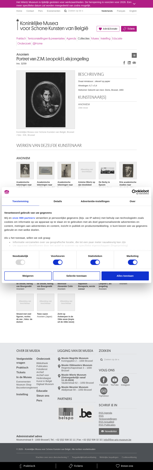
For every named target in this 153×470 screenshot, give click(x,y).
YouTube (114, 385)
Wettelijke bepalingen (109, 457)
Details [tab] (58, 201)
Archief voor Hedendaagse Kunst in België (44, 378)
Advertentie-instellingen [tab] (95, 201)
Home (19, 11)
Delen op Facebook (124, 62)
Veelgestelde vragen (24, 360)
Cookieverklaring (129, 457)
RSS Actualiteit (106, 422)
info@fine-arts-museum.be (117, 439)
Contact (30, 11)
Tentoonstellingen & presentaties (46, 38)
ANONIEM (84, 106)
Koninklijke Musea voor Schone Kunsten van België (17, 21)
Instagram (125, 385)
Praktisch (21, 38)
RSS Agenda (105, 413)
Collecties (83, 38)
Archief (40, 372)
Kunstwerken (134, 55)
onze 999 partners (23, 217)
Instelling (105, 38)
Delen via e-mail (134, 62)
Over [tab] (133, 201)
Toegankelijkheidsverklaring (84, 457)
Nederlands (107, 11)
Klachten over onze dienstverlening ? (52, 457)
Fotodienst (42, 369)
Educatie (117, 38)
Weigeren (27, 275)
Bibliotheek (42, 363)
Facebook (103, 385)
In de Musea (24, 377)
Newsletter (111, 431)
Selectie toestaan (76, 275)
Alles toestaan (125, 275)
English (133, 11)
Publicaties (42, 366)
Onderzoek (24, 43)
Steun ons (43, 395)
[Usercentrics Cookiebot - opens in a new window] (134, 191)
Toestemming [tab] (20, 201)
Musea (95, 38)
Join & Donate (110, 28)
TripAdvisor (104, 396)
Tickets (131, 28)
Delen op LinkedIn (129, 62)
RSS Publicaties (107, 425)
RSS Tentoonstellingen (108, 417)
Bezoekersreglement (27, 387)
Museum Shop (23, 384)
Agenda (71, 38)
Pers (40, 11)
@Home (38, 43)
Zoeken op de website (65, 11)
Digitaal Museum (45, 384)
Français (121, 11)
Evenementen (53, 11)
